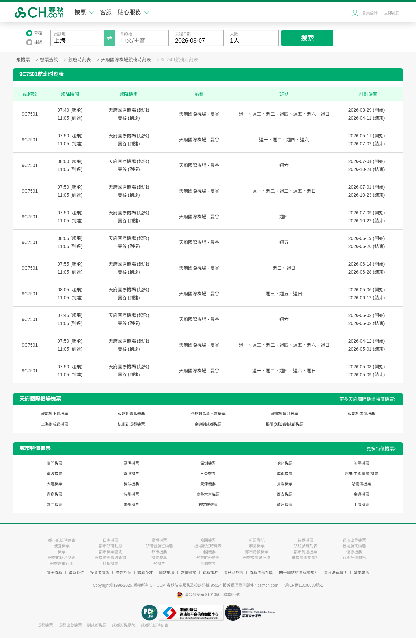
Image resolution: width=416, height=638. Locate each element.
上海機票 (361, 505)
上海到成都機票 (54, 424)
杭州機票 (131, 494)
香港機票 (131, 473)
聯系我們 (76, 572)
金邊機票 (361, 494)
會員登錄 (370, 13)
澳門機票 (54, 505)
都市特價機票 (256, 552)
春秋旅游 (210, 572)
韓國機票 (208, 540)
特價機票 (208, 563)
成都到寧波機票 (361, 414)
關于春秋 (54, 572)
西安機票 (284, 494)
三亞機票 (208, 473)
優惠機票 (354, 552)
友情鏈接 (188, 572)
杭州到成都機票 (131, 424)
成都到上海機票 (54, 414)
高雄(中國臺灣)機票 (361, 473)
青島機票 (54, 494)
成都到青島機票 (131, 414)
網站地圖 (167, 572)
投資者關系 (100, 572)
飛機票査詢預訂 (305, 557)
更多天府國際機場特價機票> (367, 399)
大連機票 (54, 484)
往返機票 (305, 540)
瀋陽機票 (361, 463)
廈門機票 (54, 463)
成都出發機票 (70, 625)
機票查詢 (49, 59)
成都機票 (284, 473)
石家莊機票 (208, 505)
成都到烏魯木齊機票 (208, 414)
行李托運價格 (354, 557)
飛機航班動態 (208, 557)
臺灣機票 (159, 540)
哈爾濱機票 (361, 484)
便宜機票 (62, 546)
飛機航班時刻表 (61, 557)
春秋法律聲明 (335, 572)
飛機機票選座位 (256, 557)
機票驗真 (159, 557)
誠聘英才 (145, 572)
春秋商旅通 (233, 572)
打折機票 (110, 563)
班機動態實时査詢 (110, 557)
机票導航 (257, 540)
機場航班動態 (354, 546)
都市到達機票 (305, 552)
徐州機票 (284, 463)
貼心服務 (133, 12)
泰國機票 (257, 546)
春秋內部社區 (261, 572)
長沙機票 (131, 484)
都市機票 (159, 552)
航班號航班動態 (159, 546)
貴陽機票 (284, 484)
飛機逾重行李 (61, 563)
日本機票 (110, 540)
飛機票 (23, 59)
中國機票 (208, 552)
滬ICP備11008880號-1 (303, 585)
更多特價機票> (381, 448)
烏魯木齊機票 (208, 494)
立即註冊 (392, 13)
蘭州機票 (284, 505)
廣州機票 (131, 505)
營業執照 (361, 572)
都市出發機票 (354, 540)
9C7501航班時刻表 (179, 59)
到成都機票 (97, 625)
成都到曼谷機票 (284, 414)
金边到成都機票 (208, 424)
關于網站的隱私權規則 (298, 572)
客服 (106, 12)
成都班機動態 (124, 625)
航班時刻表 (79, 59)
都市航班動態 (110, 546)
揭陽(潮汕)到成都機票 (285, 424)
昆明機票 (131, 463)
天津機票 (208, 484)
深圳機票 (208, 463)
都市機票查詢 (110, 552)
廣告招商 (123, 572)
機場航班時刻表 (208, 546)
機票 (84, 12)
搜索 (307, 38)
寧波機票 (54, 473)
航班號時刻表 (305, 546)
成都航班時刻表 (154, 625)
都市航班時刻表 (61, 540)
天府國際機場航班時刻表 (126, 59)
